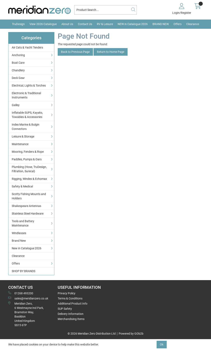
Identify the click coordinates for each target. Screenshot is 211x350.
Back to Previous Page (75, 51)
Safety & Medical (22, 186)
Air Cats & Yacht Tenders (27, 47)
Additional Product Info (72, 303)
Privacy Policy (66, 293)
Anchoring (18, 55)
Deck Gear (18, 78)
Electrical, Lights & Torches (29, 85)
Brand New (19, 240)
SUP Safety (65, 308)
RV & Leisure (105, 24)
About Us (67, 24)
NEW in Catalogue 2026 (133, 24)
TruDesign (18, 24)
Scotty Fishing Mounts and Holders (29, 196)
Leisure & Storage (23, 136)
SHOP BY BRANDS (23, 271)
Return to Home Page (110, 51)
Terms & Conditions (70, 298)
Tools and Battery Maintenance (23, 223)
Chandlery (18, 70)
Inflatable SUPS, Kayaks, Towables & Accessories (27, 115)
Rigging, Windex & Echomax (29, 178)
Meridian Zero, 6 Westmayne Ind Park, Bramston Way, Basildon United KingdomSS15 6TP (26, 314)
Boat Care (18, 62)
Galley (16, 105)
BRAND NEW (160, 24)
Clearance (192, 24)
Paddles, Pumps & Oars (27, 159)
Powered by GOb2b (131, 333)
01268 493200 (20, 293)
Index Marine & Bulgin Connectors (25, 127)
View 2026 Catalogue (43, 24)
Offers (177, 24)
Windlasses (19, 233)
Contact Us (85, 24)
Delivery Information (70, 313)
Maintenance (20, 144)
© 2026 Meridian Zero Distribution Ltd (92, 333)
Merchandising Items (71, 319)
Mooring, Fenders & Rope (28, 151)
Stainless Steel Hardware (27, 213)
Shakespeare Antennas (26, 206)
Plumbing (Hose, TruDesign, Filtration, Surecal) (29, 169)
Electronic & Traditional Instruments (26, 95)
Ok (161, 344)
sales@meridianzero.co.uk (28, 298)
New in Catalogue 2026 (26, 248)
